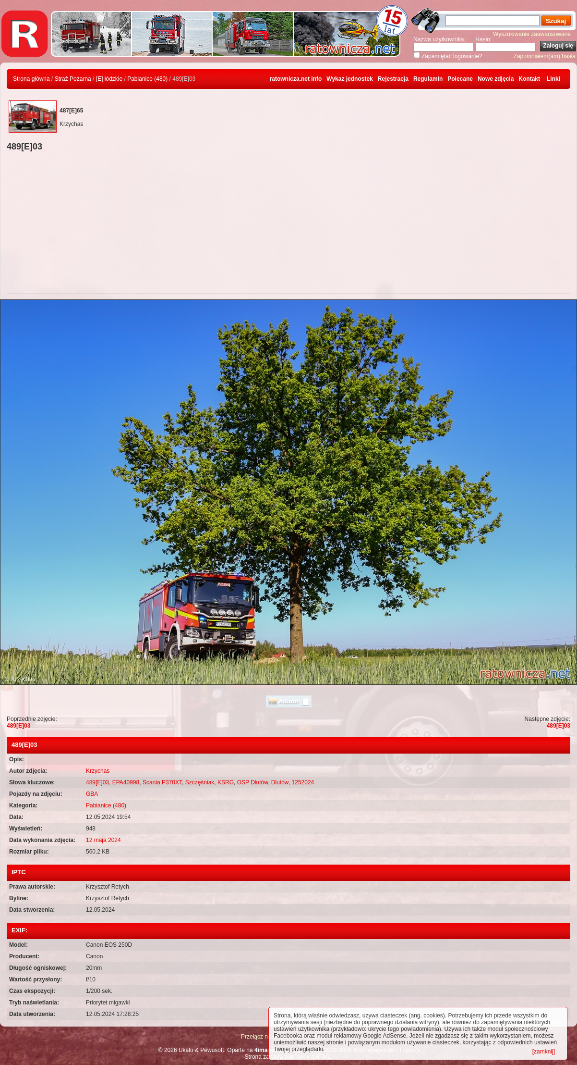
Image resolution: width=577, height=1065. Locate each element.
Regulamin (428, 78)
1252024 (303, 782)
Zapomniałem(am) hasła (545, 56)
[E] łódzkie (109, 78)
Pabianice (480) (147, 78)
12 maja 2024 (103, 840)
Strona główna (31, 78)
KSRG (225, 782)
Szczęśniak (200, 782)
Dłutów (279, 782)
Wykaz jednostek (349, 78)
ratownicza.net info (296, 78)
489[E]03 (18, 725)
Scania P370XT (162, 782)
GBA (92, 794)
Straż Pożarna (73, 78)
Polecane (460, 78)
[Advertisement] (288, 224)
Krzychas (97, 771)
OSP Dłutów (252, 782)
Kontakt (529, 78)
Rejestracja (393, 78)
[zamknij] (543, 1051)
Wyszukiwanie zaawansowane (532, 34)
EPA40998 (126, 782)
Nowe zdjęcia (496, 78)
